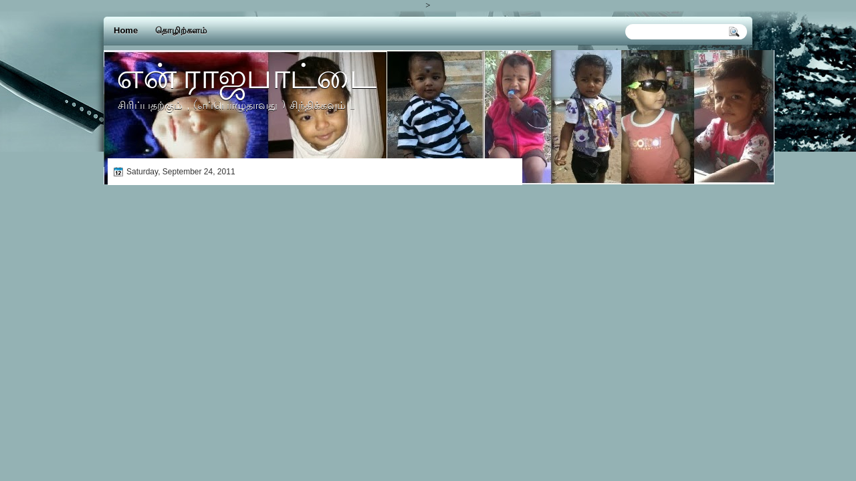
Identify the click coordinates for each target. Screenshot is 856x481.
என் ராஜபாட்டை (246, 75)
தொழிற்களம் (181, 30)
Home (126, 30)
